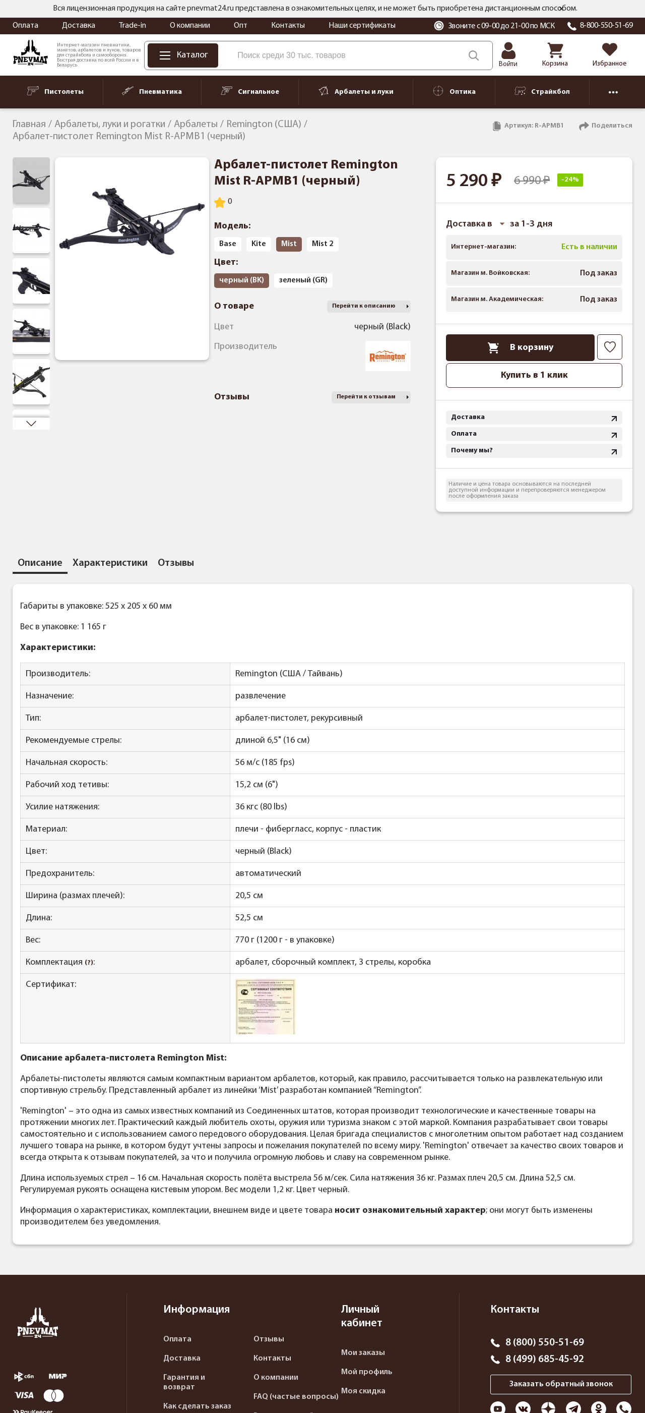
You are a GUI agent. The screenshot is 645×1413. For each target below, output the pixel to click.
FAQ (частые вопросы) (296, 1397)
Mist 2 (323, 244)
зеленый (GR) (303, 280)
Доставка (78, 26)
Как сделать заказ (197, 1406)
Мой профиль (367, 1372)
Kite (258, 244)
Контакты (288, 26)
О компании (190, 26)
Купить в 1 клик (534, 375)
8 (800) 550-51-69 (544, 1343)
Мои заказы (363, 1353)
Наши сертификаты (362, 26)
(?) (89, 963)
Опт (240, 26)
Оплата (25, 26)
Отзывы (268, 1339)
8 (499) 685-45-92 (544, 1360)
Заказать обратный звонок (561, 1384)
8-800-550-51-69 (606, 26)
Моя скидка (363, 1391)
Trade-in (132, 26)
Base (227, 244)
